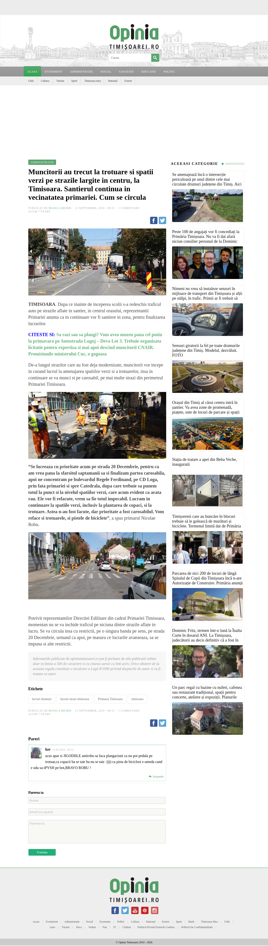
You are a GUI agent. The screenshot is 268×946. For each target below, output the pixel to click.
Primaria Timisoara (110, 699)
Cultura (45, 80)
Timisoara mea (92, 80)
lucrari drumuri (41, 699)
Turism (60, 80)
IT (114, 927)
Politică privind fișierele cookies (156, 927)
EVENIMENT (53, 71)
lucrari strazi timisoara (74, 699)
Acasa (32, 71)
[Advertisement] (134, 120)
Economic (105, 921)
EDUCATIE (148, 71)
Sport (74, 80)
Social (89, 921)
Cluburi (127, 927)
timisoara (137, 699)
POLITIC (169, 71)
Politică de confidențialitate (197, 927)
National (112, 80)
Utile (31, 80)
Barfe (191, 921)
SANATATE (126, 71)
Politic (120, 921)
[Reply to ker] (156, 776)
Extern (128, 80)
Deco (79, 927)
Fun (105, 927)
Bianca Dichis (60, 208)
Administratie (72, 921)
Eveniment (52, 921)
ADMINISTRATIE (81, 71)
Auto (52, 927)
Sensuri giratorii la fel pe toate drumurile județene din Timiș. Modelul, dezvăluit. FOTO (206, 350)
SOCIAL (105, 71)
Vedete (92, 927)
